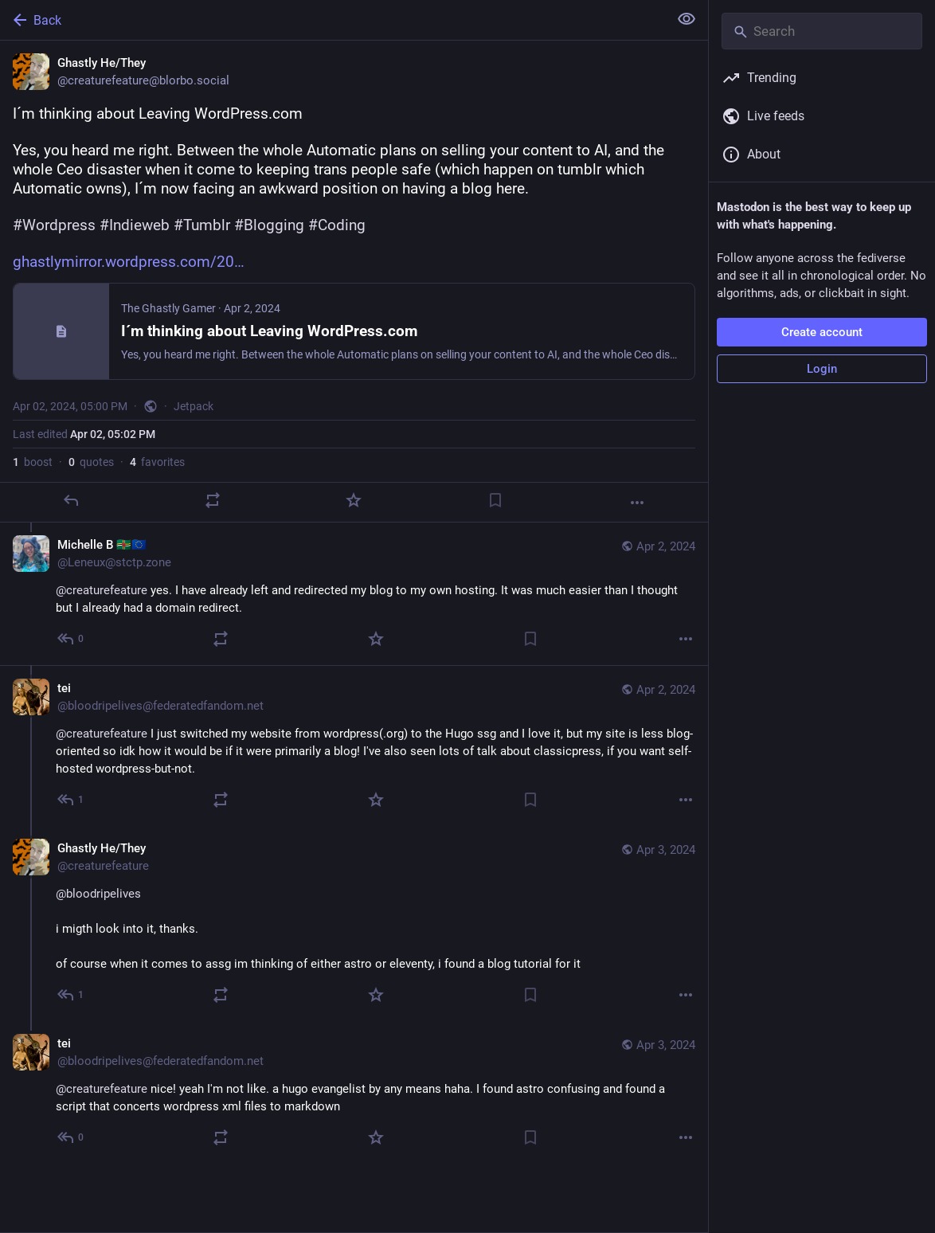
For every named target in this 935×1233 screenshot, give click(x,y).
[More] (637, 502)
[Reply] (70, 500)
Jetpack (193, 406)
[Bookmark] (495, 500)
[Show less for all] (686, 19)
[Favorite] (353, 500)
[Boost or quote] (212, 500)
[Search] (822, 31)
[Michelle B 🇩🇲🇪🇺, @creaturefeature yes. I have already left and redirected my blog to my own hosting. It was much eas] (354, 594)
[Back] (332, 20)
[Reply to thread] (71, 638)
